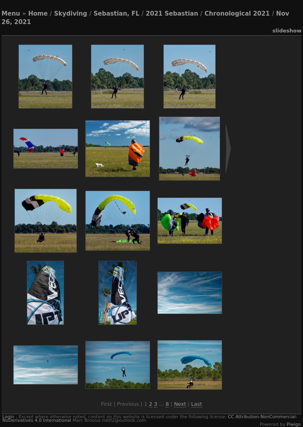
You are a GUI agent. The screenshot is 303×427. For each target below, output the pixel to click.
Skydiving (70, 13)
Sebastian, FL (117, 13)
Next (180, 404)
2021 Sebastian (172, 13)
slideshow (286, 31)
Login (8, 416)
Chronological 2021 (237, 13)
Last (196, 404)
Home (38, 13)
